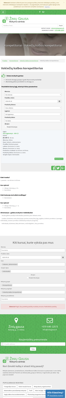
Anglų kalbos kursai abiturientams (14, 385)
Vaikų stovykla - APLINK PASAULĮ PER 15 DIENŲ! (18, 389)
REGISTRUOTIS (59, 149)
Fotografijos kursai (10, 377)
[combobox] (33, 85)
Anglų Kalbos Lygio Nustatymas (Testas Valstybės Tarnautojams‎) (23, 393)
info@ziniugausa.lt (57, 19)
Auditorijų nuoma (53, 385)
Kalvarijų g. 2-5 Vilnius (16, 320)
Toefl (30, 381)
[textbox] (7, 241)
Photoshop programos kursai (36, 385)
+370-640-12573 (59, 21)
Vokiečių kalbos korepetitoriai (29, 51)
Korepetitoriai (13, 51)
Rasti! (61, 16)
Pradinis (4, 51)
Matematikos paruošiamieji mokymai (15, 381)
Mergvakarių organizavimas (42, 377)
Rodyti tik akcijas (12, 117)
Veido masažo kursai (25, 377)
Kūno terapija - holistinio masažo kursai (47, 381)
